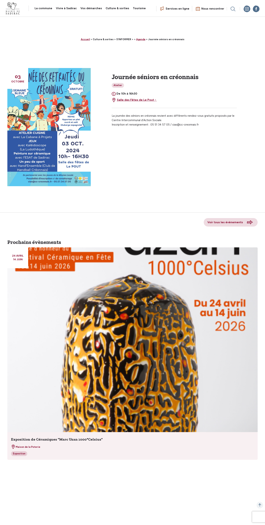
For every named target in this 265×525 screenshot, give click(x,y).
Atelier (118, 85)
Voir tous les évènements (225, 222)
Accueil (85, 39)
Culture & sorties (117, 8)
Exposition (19, 453)
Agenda (140, 39)
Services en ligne (177, 8)
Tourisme (139, 8)
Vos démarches (91, 8)
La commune (43, 8)
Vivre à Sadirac (66, 8)
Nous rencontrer (212, 8)
